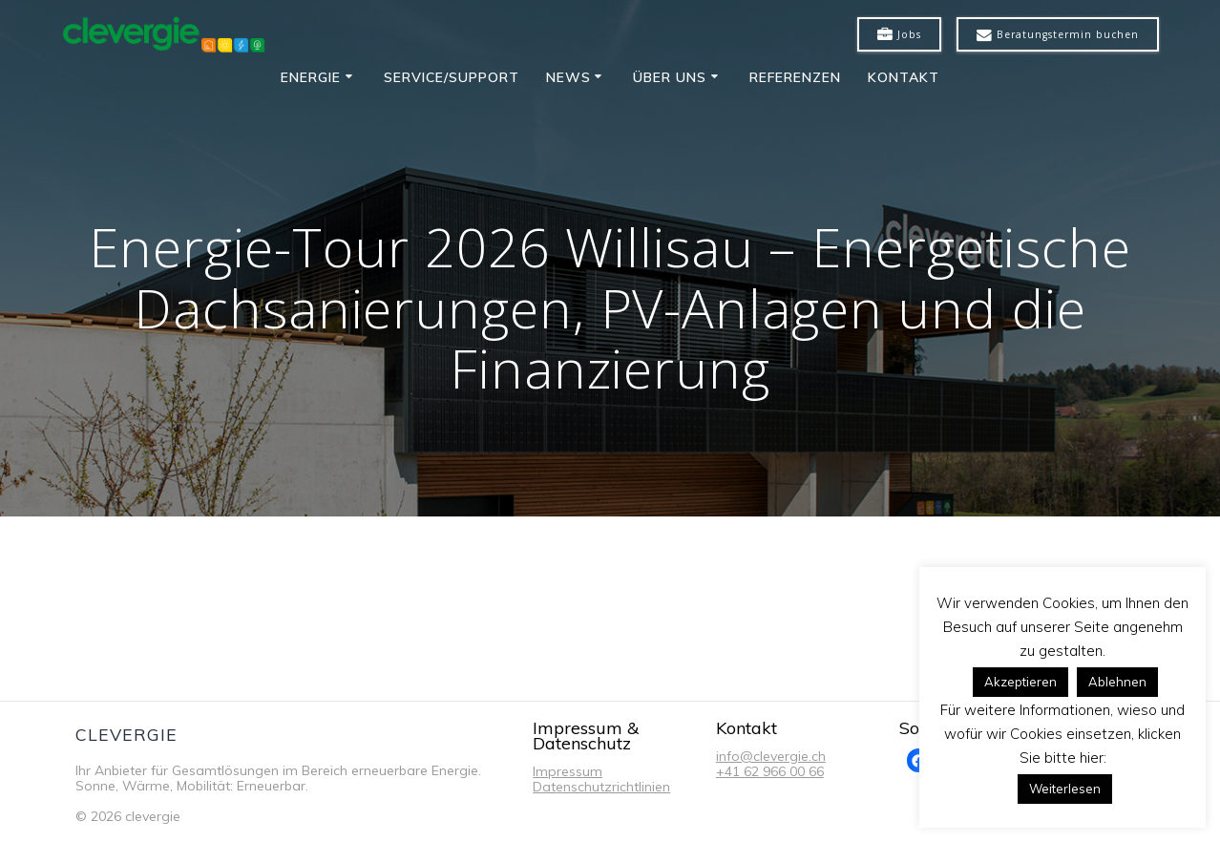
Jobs (899, 35)
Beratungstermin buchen (1058, 35)
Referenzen (795, 77)
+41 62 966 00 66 (770, 771)
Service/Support (451, 77)
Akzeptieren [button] (1020, 681)
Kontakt (903, 77)
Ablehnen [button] (1117, 681)
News (568, 77)
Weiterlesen (1065, 788)
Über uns (669, 77)
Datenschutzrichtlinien (601, 786)
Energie (311, 77)
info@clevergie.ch (771, 756)
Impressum (567, 771)
